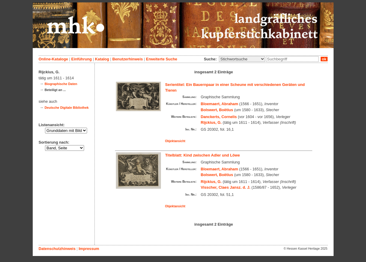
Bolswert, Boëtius (217, 110)
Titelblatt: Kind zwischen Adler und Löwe (202, 155)
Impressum (89, 248)
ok (324, 59)
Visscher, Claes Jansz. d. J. (225, 187)
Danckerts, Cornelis (219, 116)
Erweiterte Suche (161, 59)
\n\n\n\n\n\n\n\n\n (242, 59)
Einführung (81, 59)
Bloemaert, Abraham (219, 104)
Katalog (102, 59)
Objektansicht (175, 141)
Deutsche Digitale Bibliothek (66, 107)
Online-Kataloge (53, 59)
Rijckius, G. (211, 122)
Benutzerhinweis (127, 59)
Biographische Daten (60, 84)
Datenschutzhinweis (57, 248)
